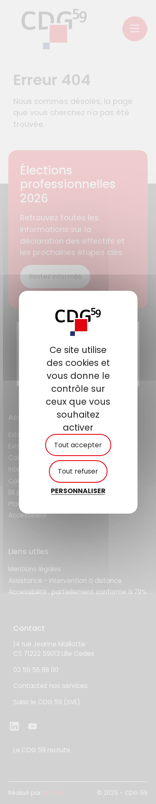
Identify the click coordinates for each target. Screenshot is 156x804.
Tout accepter (78, 445)
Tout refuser (78, 471)
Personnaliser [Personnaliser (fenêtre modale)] (78, 490)
